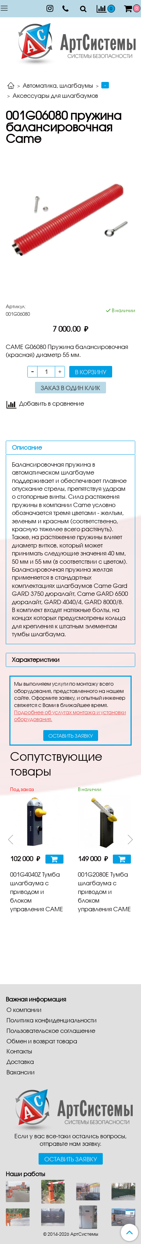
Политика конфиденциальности (51, 1020)
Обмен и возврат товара (41, 1041)
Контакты (19, 1051)
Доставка (20, 1061)
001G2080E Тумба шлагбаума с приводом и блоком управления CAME (104, 891)
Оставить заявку (70, 1159)
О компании (23, 1009)
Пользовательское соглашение (50, 1030)
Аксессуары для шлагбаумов (55, 95)
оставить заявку (70, 736)
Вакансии (20, 1072)
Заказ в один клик (70, 387)
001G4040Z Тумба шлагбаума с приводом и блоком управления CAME (36, 891)
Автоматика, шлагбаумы (58, 85)
